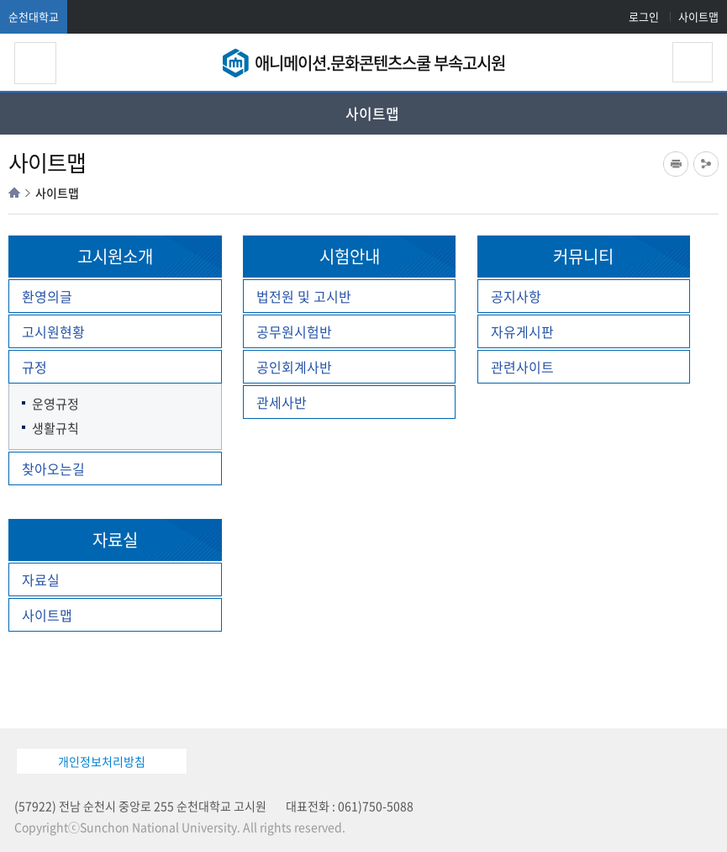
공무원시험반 (294, 331)
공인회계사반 (294, 367)
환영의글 (47, 296)
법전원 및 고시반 (303, 296)
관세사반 (281, 402)
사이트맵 (698, 16)
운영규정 (55, 404)
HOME (14, 192)
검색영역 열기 (692, 62)
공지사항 (516, 296)
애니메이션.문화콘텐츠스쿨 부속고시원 (380, 62)
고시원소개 (115, 256)
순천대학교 (33, 16)
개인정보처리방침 (101, 761)
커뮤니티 (583, 256)
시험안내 (349, 256)
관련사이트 (522, 367)
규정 (34, 367)
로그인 (644, 16)
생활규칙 (55, 428)
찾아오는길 (53, 468)
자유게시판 (522, 331)
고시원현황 (53, 331)
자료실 (115, 539)
